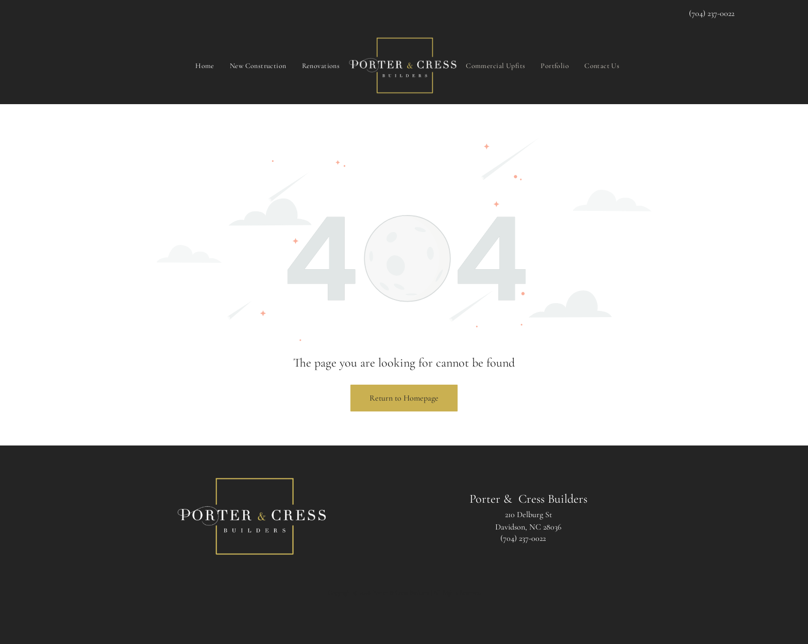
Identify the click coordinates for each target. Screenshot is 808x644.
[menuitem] (205, 65)
